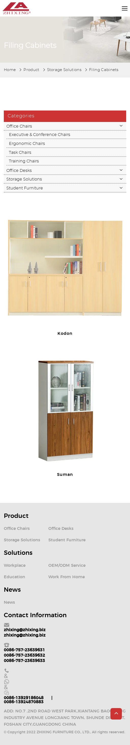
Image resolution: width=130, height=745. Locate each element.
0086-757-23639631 (24, 650)
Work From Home (66, 577)
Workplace (14, 565)
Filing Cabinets (104, 70)
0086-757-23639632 (24, 655)
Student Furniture (24, 188)
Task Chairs (20, 152)
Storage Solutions (64, 70)
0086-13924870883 (24, 702)
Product (31, 70)
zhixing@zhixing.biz (25, 630)
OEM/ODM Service (66, 565)
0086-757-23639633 (24, 661)
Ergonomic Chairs (27, 144)
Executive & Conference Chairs (39, 135)
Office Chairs (19, 126)
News (9, 602)
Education (14, 577)
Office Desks (19, 171)
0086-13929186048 (24, 698)
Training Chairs (24, 161)
